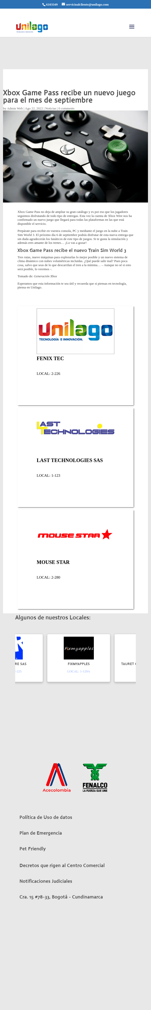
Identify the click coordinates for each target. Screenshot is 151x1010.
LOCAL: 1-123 (48, 475)
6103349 (52, 4)
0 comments (66, 108)
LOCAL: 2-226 (48, 374)
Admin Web (15, 108)
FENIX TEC (50, 358)
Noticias (50, 108)
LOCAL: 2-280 (48, 577)
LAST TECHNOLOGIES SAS (70, 460)
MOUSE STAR (53, 562)
